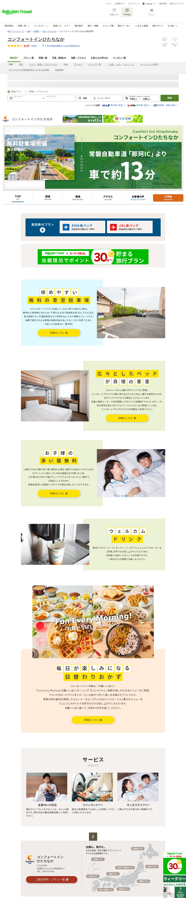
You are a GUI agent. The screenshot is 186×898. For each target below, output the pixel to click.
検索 (169, 98)
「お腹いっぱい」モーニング (121, 64)
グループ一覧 (94, 64)
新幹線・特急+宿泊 (164, 105)
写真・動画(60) (59, 58)
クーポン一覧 (119, 58)
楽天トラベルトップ (15, 31)
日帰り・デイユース (38, 91)
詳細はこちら (57, 332)
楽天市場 (163, 4)
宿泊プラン (16, 91)
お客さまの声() (99, 58)
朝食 (66, 64)
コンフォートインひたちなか (36, 39)
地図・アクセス (78, 58)
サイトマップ (133, 4)
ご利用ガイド (119, 4)
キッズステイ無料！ (150, 64)
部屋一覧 (43, 58)
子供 (106, 98)
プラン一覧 (28, 58)
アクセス (78, 64)
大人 (99, 98)
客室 (21, 64)
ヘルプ (108, 4)
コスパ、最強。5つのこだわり (43, 64)
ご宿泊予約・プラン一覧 (50, 879)
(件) (35, 46)
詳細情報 (59, 70)
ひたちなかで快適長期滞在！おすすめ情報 (29, 70)
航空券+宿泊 (112, 105)
